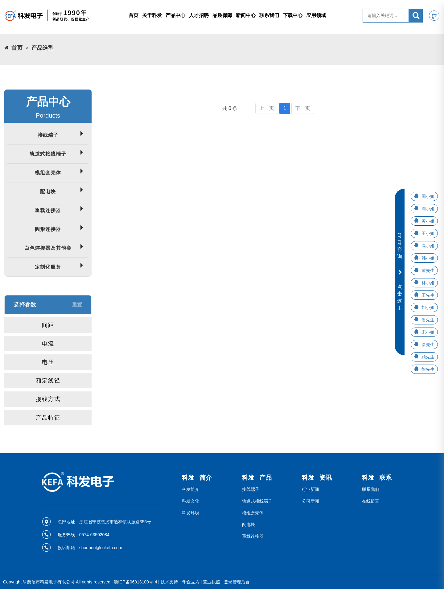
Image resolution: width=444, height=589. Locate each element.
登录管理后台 (237, 581)
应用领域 (316, 15)
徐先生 (427, 344)
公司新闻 (310, 501)
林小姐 (427, 282)
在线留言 (370, 501)
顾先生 (427, 356)
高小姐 (427, 245)
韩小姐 (427, 258)
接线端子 (48, 135)
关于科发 (152, 15)
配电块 (48, 191)
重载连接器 (48, 210)
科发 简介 (197, 477)
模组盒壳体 (48, 172)
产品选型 (42, 48)
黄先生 (427, 270)
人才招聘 (199, 15)
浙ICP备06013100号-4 (135, 581)
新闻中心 (246, 15)
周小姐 (427, 196)
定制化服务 (48, 266)
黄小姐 (427, 221)
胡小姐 (427, 307)
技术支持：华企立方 (180, 581)
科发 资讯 (317, 477)
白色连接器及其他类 (48, 248)
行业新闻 (310, 489)
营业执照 (211, 581)
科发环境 (190, 512)
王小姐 (427, 233)
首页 (133, 15)
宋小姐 (427, 332)
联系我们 (269, 15)
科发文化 (190, 501)
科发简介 (190, 489)
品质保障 (222, 15)
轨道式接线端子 (48, 154)
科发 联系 (377, 477)
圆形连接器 (48, 229)
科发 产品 (257, 477)
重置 (77, 304)
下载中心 (292, 15)
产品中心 (175, 15)
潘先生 (427, 319)
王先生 (427, 295)
